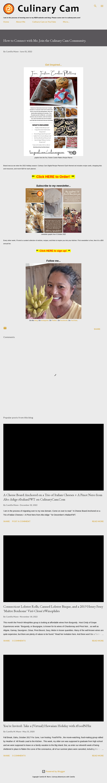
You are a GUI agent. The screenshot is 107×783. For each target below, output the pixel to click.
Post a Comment (21, 521)
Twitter (54, 320)
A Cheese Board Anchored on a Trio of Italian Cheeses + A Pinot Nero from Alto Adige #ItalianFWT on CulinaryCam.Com (52, 497)
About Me (20, 22)
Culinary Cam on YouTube (44, 22)
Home (6, 22)
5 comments (18, 640)
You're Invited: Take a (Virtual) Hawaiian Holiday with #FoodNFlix (47, 726)
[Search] (95, 5)
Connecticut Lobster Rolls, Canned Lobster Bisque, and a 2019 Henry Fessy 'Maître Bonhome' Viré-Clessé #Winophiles (53, 608)
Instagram (44, 320)
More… (66, 22)
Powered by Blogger (53, 771)
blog (36, 320)
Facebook (63, 320)
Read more (98, 521)
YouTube (74, 320)
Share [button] (97, 329)
